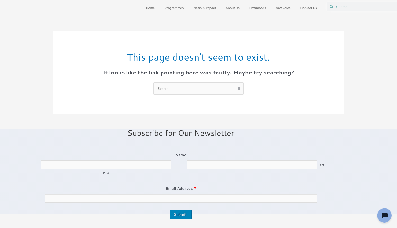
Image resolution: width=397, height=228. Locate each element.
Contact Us (307, 8)
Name (180, 155)
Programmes (159, 8)
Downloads (251, 8)
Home (133, 8)
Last (321, 165)
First (106, 174)
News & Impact (193, 8)
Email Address (181, 189)
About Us (224, 8)
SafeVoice (279, 8)
